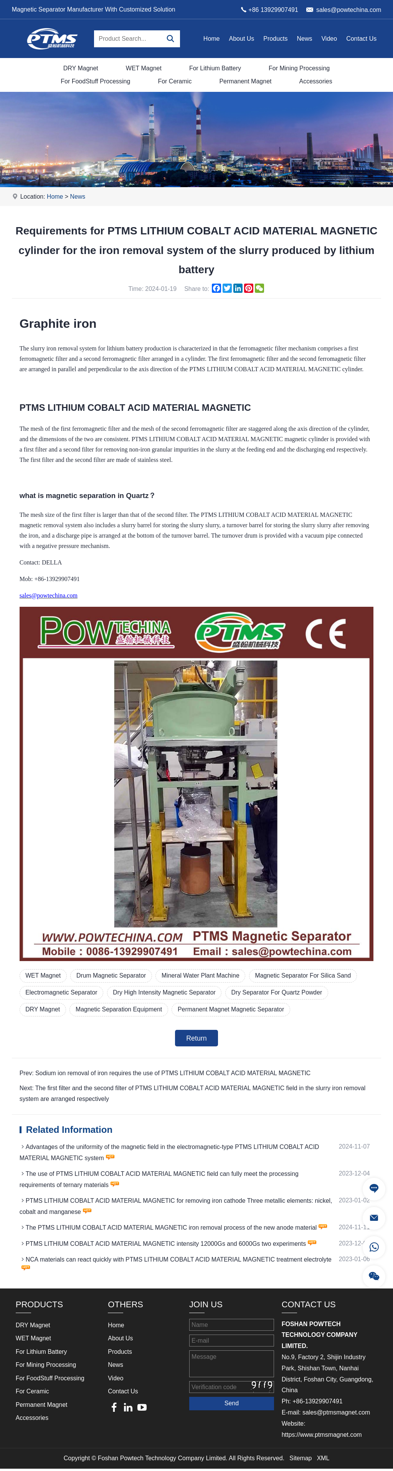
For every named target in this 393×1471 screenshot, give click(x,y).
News (304, 38)
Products (275, 38)
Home (211, 38)
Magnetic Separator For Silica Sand (307, 975)
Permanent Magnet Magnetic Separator (233, 1010)
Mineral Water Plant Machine (203, 975)
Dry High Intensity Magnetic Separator (166, 993)
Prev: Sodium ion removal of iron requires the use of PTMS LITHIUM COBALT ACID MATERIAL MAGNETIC (167, 1074)
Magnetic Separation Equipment (120, 1010)
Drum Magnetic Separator (113, 975)
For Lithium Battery (215, 68)
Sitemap (300, 1460)
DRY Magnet (80, 68)
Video (329, 38)
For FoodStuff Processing (95, 81)
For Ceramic (175, 81)
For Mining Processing (299, 68)
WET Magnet (144, 68)
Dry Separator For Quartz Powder (280, 993)
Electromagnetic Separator (62, 993)
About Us (241, 38)
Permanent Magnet (245, 81)
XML (323, 1460)
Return (196, 1039)
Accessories (315, 81)
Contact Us (361, 38)
